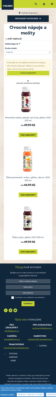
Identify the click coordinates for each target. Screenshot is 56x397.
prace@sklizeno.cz (12, 339)
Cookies (43, 345)
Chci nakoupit (28, 73)
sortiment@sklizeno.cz (42, 328)
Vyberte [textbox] (9, 52)
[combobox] (28, 52)
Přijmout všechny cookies (30, 395)
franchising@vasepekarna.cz (16, 348)
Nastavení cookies (7, 395)
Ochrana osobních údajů (13, 356)
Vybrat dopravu (29, 13)
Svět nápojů (13, 39)
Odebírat (28, 304)
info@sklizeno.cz (12, 331)
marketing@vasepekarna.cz (40, 339)
